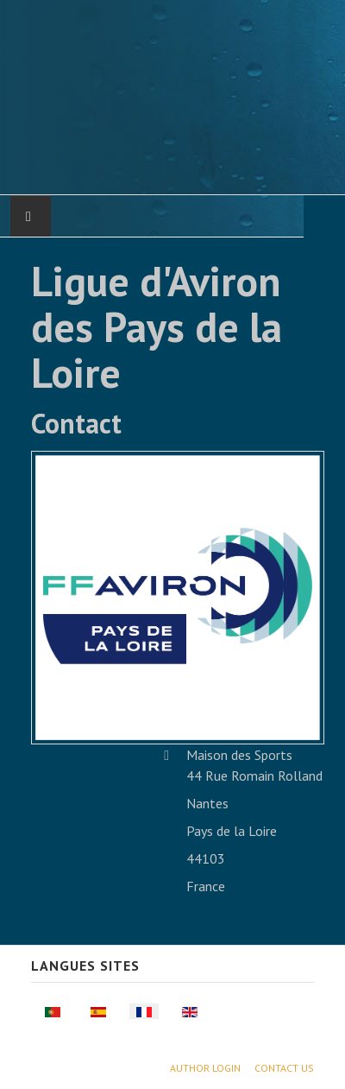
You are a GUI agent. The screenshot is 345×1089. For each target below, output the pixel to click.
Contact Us (284, 1067)
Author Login (205, 1067)
